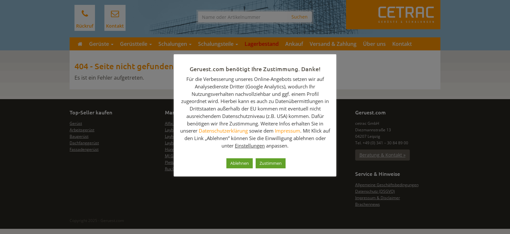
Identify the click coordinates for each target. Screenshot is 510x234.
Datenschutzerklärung (223, 130)
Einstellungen (250, 145)
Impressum (287, 130)
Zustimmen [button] (271, 163)
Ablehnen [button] (239, 163)
